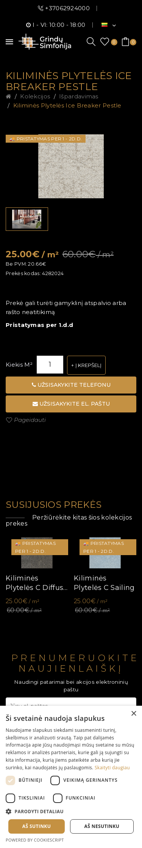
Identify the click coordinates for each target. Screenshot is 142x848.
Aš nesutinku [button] (102, 826)
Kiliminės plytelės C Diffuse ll (36, 583)
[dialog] (71, 777)
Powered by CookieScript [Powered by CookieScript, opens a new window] (35, 840)
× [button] (133, 714)
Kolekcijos (35, 96)
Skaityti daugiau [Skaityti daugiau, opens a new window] (112, 767)
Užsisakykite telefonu (71, 384)
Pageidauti (30, 419)
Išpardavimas (78, 96)
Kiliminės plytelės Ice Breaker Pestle (67, 105)
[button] (71, 811)
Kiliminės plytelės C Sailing (104, 583)
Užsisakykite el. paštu (71, 403)
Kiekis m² (19, 364)
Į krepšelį (88, 365)
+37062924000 (67, 8)
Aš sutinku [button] (36, 826)
